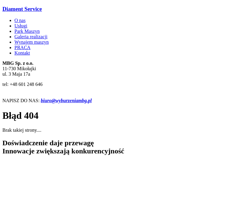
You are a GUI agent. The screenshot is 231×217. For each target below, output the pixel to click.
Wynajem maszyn (31, 42)
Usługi (20, 25)
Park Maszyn (27, 31)
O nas (20, 20)
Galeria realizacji (31, 36)
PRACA (22, 47)
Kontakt (22, 52)
